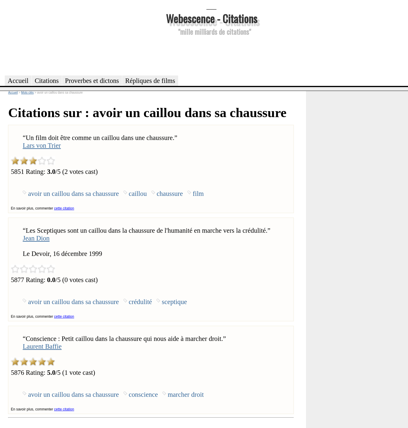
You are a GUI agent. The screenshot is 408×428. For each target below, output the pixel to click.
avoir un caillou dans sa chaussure (73, 193)
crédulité (140, 302)
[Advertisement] (211, 54)
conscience (143, 394)
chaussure (170, 193)
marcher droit (186, 394)
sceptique (174, 302)
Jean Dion (36, 238)
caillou (138, 193)
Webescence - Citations (211, 18)
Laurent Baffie (42, 346)
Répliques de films (150, 80)
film (198, 193)
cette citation (64, 208)
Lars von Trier (42, 145)
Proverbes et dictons (92, 80)
